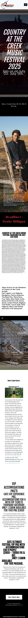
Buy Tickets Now (14, 597)
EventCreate (20, 605)
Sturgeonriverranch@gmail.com (13, 456)
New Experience (14, 381)
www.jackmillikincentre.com (12, 366)
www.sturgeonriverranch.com (12, 463)
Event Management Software (10, 616)
